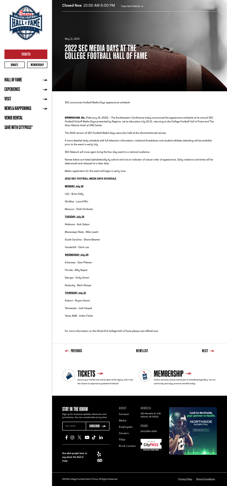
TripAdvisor (100, 460)
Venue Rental (13, 118)
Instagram (74, 437)
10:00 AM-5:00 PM (88, 6)
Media (122, 420)
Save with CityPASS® (18, 127)
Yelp (100, 454)
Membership (37, 65)
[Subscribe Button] (97, 426)
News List (142, 351)
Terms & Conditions (205, 479)
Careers (124, 433)
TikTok (95, 437)
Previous (73, 351)
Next (208, 351)
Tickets (25, 54)
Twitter (81, 437)
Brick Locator (127, 446)
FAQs (122, 440)
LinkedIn (102, 437)
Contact (124, 414)
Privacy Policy (185, 479)
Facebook (68, 437)
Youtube (88, 437)
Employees (126, 427)
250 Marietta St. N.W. (151, 416)
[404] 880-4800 (149, 431)
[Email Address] (74, 426)
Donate (14, 65)
